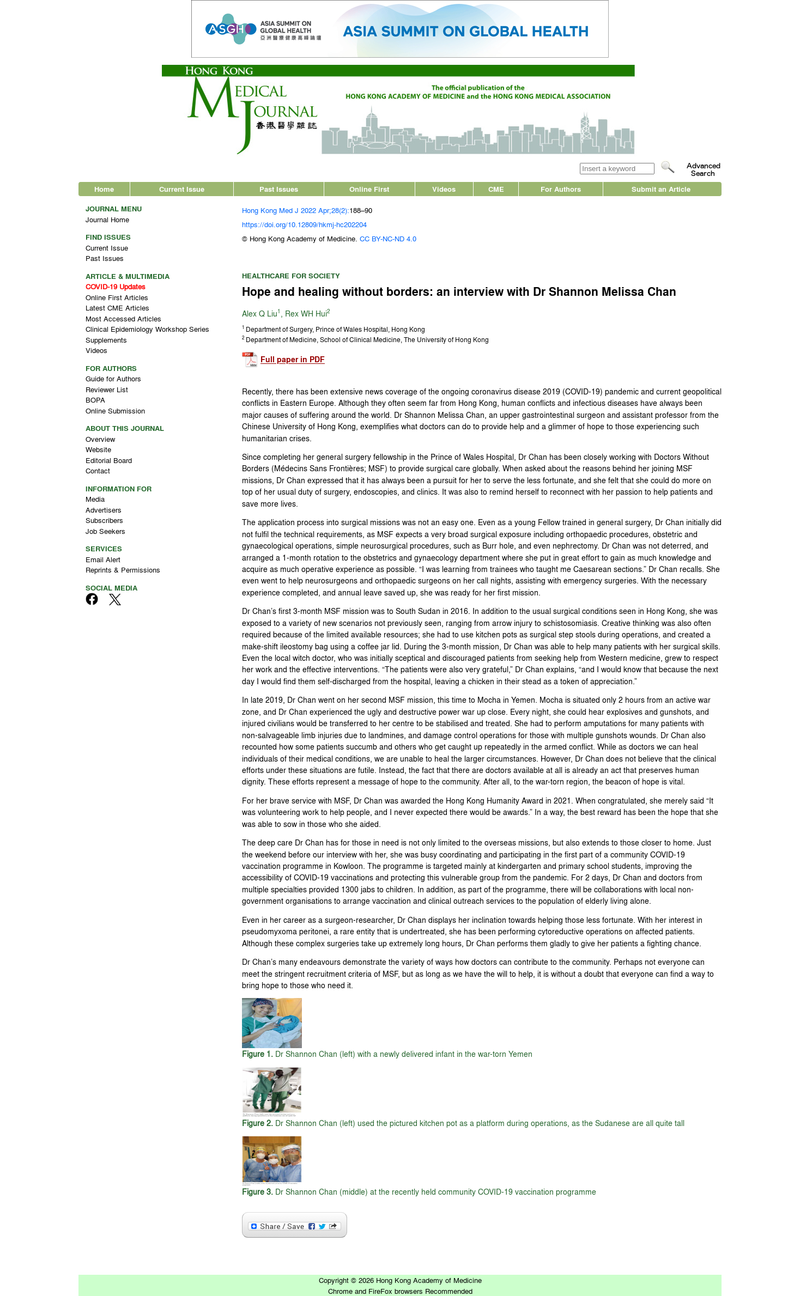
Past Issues (278, 189)
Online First (369, 189)
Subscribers (104, 520)
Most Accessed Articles (123, 318)
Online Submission (115, 410)
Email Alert (103, 559)
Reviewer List (107, 389)
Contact (98, 470)
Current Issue (181, 189)
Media (95, 499)
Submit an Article (661, 189)
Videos (444, 189)
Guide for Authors (113, 378)
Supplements (106, 339)
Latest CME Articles (117, 307)
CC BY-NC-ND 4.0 (388, 238)
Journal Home (107, 219)
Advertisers (104, 509)
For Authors (561, 189)
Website (98, 449)
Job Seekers (105, 531)
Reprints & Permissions (123, 569)
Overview (100, 439)
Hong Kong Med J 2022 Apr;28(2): (295, 210)
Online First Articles (117, 297)
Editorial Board (109, 460)
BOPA (95, 399)
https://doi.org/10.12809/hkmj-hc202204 (304, 224)
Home (104, 189)
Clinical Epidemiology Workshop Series (147, 329)
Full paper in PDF (292, 360)
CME (496, 189)
